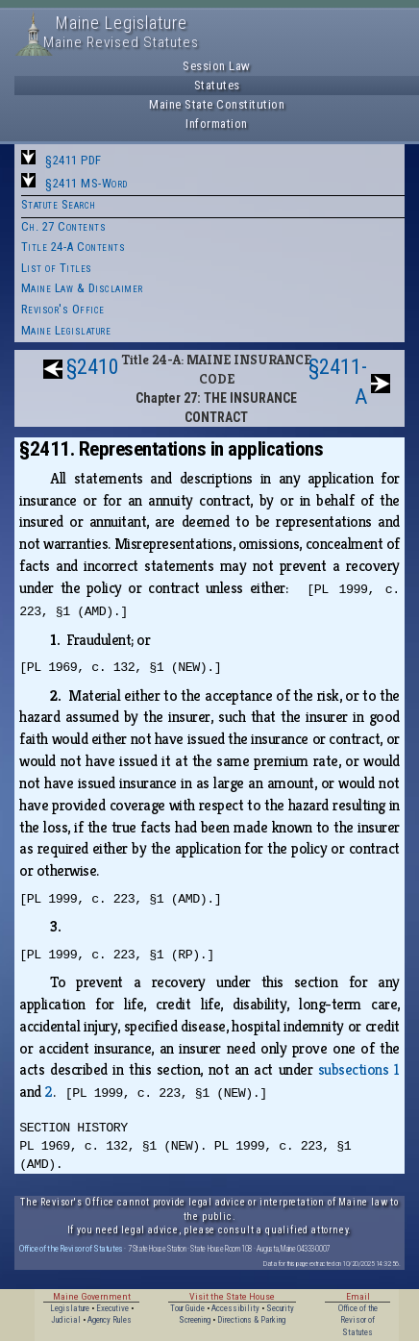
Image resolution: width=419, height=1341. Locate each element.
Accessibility (235, 1308)
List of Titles (56, 268)
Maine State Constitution (216, 104)
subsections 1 (359, 1069)
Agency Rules (109, 1320)
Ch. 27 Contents (64, 226)
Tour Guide (187, 1308)
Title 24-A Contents (73, 246)
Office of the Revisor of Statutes (71, 1248)
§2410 (92, 367)
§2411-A (337, 382)
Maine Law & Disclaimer (82, 288)
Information (216, 123)
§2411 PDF (73, 160)
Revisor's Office (63, 309)
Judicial (66, 1320)
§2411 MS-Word (86, 183)
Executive (112, 1308)
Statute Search (58, 204)
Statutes (217, 85)
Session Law (217, 66)
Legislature (69, 1308)
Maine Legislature (66, 330)
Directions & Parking (251, 1320)
